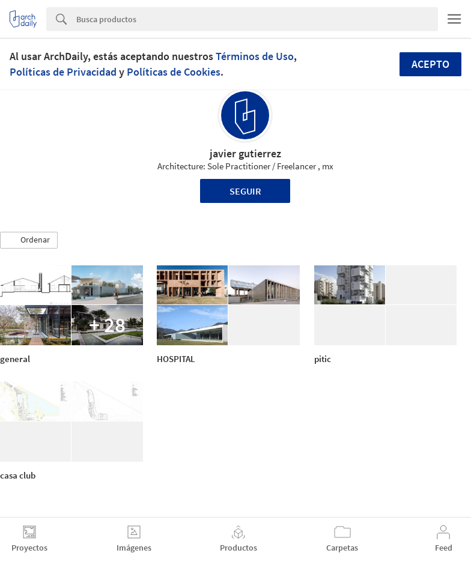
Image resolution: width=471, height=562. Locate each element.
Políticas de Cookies (173, 72)
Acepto (430, 64)
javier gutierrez (245, 153)
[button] (29, 240)
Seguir (245, 191)
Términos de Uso (255, 56)
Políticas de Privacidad (63, 72)
